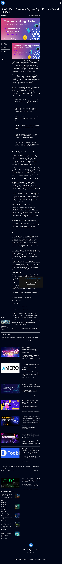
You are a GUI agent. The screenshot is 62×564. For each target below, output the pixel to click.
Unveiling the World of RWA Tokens (4, 327)
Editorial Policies (37, 559)
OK (31, 283)
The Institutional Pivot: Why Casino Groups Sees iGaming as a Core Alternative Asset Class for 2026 (6, 497)
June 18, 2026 (3, 502)
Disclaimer (31, 559)
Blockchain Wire (4, 54)
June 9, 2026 (3, 511)
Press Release (4, 62)
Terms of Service (18, 559)
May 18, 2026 (3, 529)
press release (18, 328)
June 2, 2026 (3, 520)
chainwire (23, 489)
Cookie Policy (44, 559)
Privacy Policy (37, 280)
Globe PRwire (3, 342)
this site (38, 328)
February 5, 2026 (4, 538)
